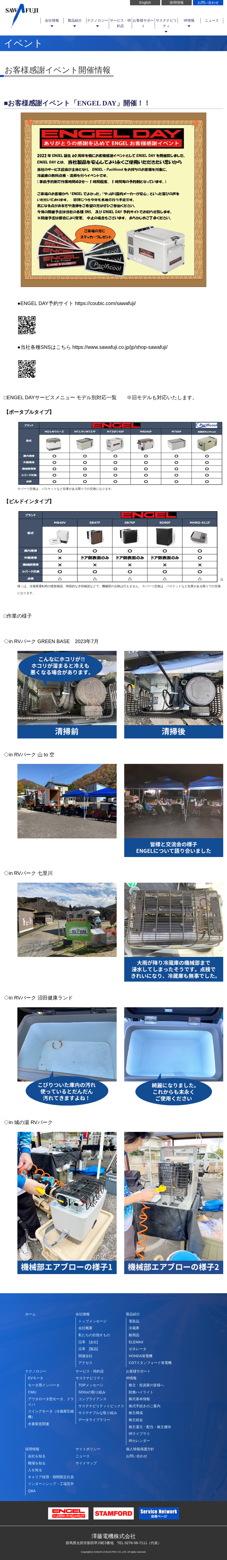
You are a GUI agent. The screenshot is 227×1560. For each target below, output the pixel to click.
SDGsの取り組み (92, 1392)
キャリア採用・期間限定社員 (51, 1477)
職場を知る (37, 1463)
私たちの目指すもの (94, 1335)
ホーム (30, 1314)
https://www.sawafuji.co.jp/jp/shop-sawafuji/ (120, 347)
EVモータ (35, 1378)
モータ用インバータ (44, 1385)
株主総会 (136, 1420)
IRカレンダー (139, 1441)
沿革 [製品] (88, 1349)
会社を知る (37, 1456)
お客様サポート (143, 23)
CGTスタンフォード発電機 (150, 1363)
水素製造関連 (38, 1424)
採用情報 (177, 3)
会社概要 (85, 1328)
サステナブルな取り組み (97, 1413)
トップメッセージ (92, 1321)
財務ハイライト (141, 1392)
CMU (32, 1392)
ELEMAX (136, 1342)
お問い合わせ (208, 3)
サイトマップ (86, 1463)
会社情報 (52, 20)
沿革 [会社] (88, 1342)
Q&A (32, 1491)
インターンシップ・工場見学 (51, 1484)
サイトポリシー (88, 1449)
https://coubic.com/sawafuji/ (105, 303)
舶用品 (134, 1335)
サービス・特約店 (120, 23)
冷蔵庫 (134, 1328)
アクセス (85, 1363)
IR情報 (189, 20)
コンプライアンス (92, 1399)
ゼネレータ (137, 1349)
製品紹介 (75, 20)
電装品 (134, 1321)
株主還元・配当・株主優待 (150, 1427)
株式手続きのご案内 (144, 1406)
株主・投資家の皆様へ (146, 1385)
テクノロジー (97, 20)
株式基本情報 (139, 1399)
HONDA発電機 (140, 1356)
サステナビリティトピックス (101, 1406)
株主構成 (136, 1413)
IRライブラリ (139, 1434)
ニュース (212, 20)
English (145, 3)
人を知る (35, 1470)
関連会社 (85, 1356)
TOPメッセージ (90, 1385)
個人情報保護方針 (140, 1449)
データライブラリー (94, 1420)
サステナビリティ (166, 23)
